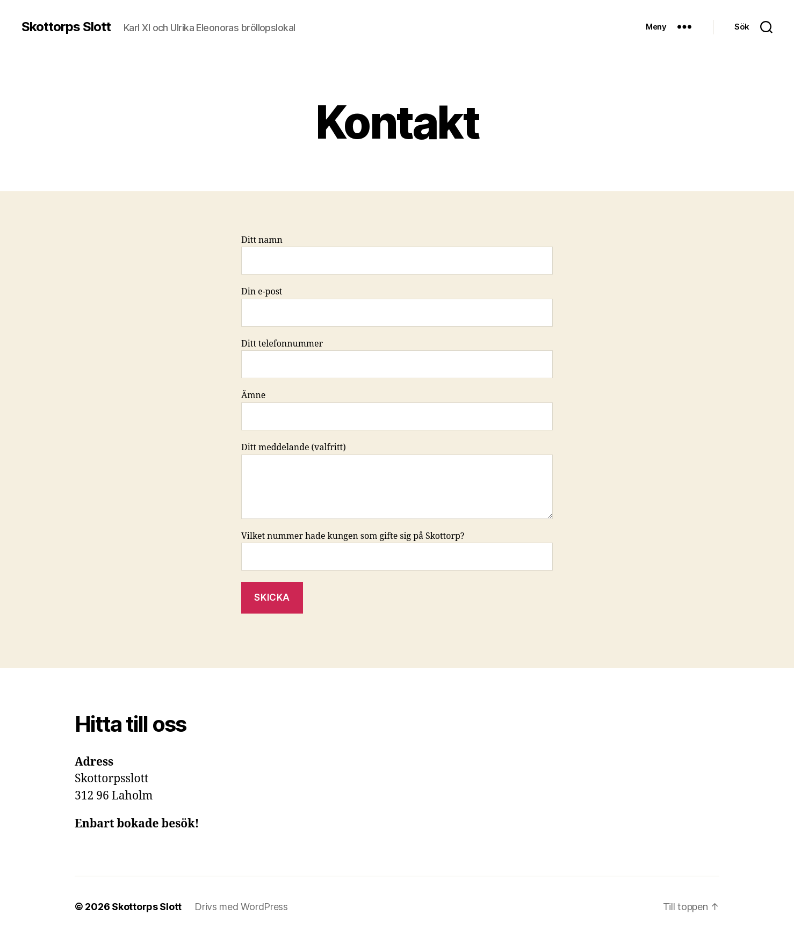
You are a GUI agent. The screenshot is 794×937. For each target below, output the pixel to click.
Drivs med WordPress (241, 906)
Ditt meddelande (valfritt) (397, 480)
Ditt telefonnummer (397, 358)
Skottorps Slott (66, 26)
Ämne (397, 410)
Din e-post (397, 306)
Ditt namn (397, 255)
